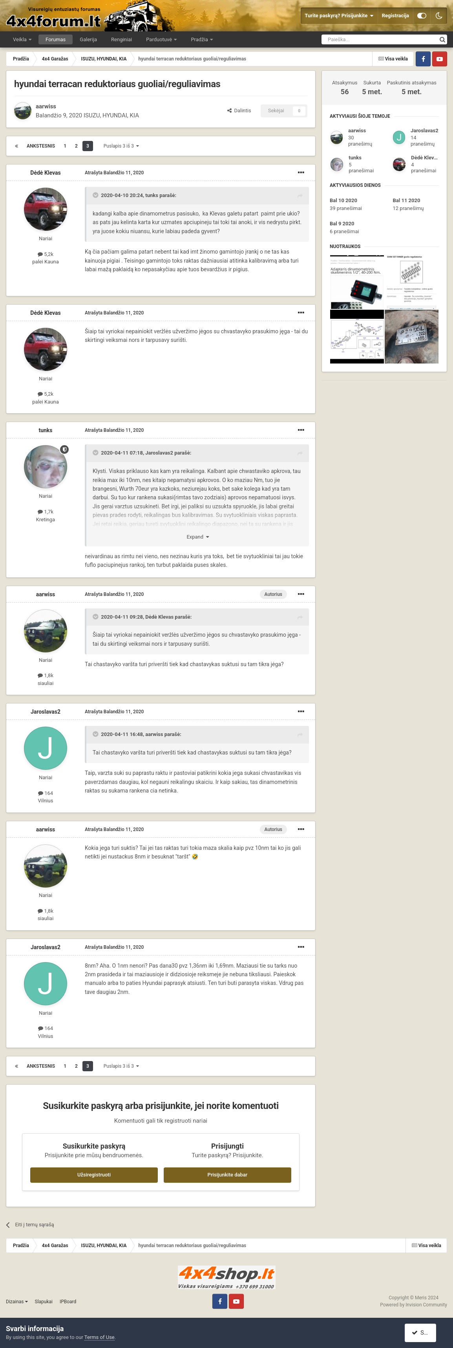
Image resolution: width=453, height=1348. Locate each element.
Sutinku (424, 1332)
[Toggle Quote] (96, 195)
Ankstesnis (41, 146)
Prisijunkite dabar (228, 1175)
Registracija (395, 15)
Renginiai (121, 39)
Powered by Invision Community (413, 1305)
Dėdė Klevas (45, 173)
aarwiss (46, 106)
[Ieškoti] (358, 39)
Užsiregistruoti (94, 1175)
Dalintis (239, 110)
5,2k (45, 254)
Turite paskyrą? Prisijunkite (339, 15)
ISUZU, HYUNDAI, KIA (111, 115)
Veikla (20, 39)
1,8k (45, 675)
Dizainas (17, 1301)
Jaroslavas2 (159, 453)
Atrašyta (114, 172)
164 (45, 793)
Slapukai (44, 1301)
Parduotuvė (159, 39)
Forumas (56, 39)
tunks (151, 195)
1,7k (45, 512)
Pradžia (200, 39)
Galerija (88, 39)
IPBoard (68, 1301)
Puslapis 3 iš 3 (121, 146)
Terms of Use (99, 1337)
